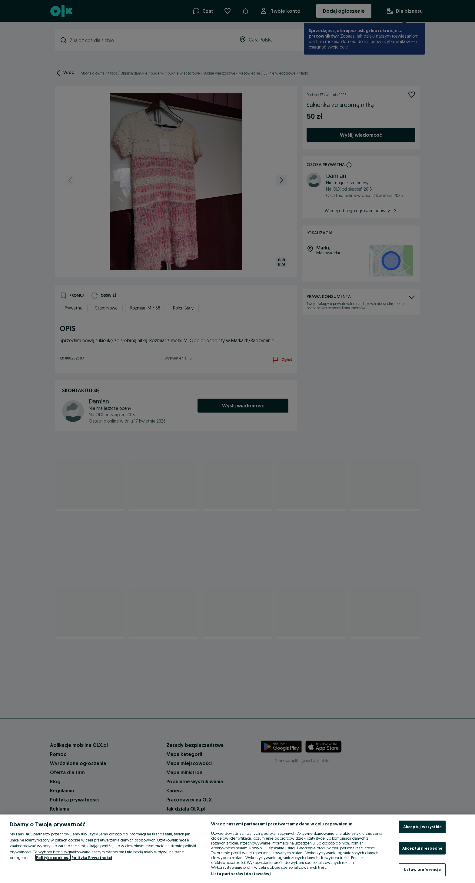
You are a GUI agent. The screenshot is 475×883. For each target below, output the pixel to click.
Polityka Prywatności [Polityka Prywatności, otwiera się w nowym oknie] (91, 857)
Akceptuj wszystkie (422, 826)
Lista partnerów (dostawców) (241, 873)
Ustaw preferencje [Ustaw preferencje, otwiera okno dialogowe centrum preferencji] (422, 869)
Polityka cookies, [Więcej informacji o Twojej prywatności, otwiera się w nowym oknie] (53, 857)
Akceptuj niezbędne (422, 848)
